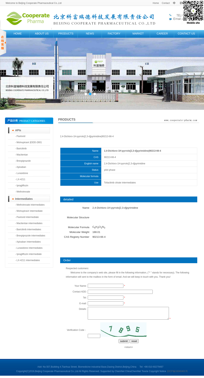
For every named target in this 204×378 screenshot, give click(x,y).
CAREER (162, 33)
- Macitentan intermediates (28, 223)
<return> (128, 349)
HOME (18, 33)
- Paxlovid (20, 136)
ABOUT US (42, 33)
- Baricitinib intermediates (28, 229)
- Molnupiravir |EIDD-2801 (28, 142)
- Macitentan (21, 154)
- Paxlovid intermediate (27, 217)
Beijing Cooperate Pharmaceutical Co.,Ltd (57, 373)
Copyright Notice (157, 373)
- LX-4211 (20, 179)
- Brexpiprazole (23, 161)
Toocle (145, 373)
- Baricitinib (21, 148)
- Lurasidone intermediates (29, 248)
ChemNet (120, 373)
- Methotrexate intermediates (30, 204)
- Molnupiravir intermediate (29, 211)
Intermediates (24, 198)
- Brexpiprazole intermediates (30, 235)
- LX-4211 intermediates (27, 260)
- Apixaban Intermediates (28, 241)
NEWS (90, 33)
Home (156, 3)
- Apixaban (20, 167)
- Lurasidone (21, 173)
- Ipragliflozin (21, 185)
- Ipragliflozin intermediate (28, 254)
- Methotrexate (22, 191)
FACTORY (114, 33)
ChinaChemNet (133, 373)
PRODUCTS (65, 33)
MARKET (138, 33)
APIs (18, 130)
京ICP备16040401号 (177, 373)
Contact (166, 3)
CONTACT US (186, 33)
